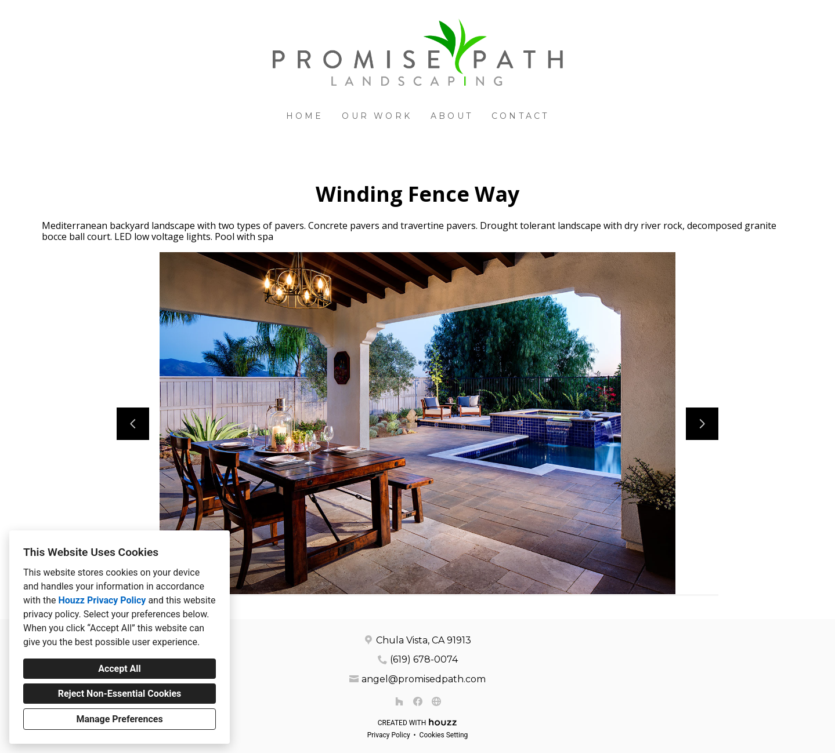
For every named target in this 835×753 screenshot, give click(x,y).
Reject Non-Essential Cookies (120, 693)
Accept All (119, 668)
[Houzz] (399, 701)
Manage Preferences (119, 719)
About (452, 116)
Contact (520, 116)
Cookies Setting (444, 735)
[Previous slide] (133, 424)
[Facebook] (417, 701)
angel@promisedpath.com (424, 679)
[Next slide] (702, 424)
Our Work (377, 116)
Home (305, 116)
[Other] (436, 701)
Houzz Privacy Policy (102, 600)
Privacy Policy (388, 735)
